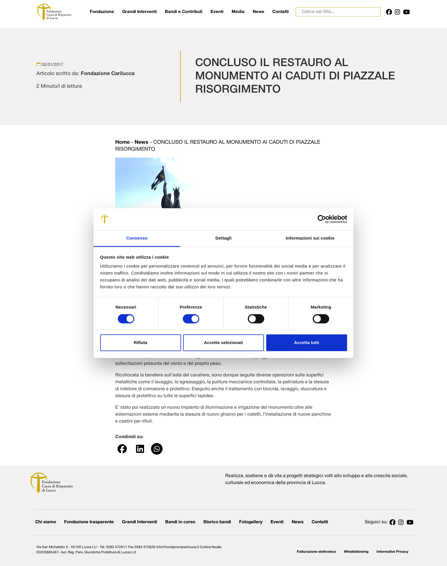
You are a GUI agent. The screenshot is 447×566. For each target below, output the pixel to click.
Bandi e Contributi (183, 12)
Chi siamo (45, 522)
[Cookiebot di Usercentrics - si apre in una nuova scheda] (322, 219)
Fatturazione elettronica (316, 551)
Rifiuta (140, 342)
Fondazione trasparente (89, 522)
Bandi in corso (180, 522)
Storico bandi (217, 522)
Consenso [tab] (136, 238)
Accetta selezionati (223, 342)
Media (238, 12)
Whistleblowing (356, 551)
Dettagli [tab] (223, 238)
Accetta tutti (306, 342)
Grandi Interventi (139, 12)
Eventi (217, 12)
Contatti (280, 12)
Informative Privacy (392, 551)
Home (122, 142)
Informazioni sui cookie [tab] (310, 238)
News (258, 12)
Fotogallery (250, 522)
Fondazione (102, 12)
